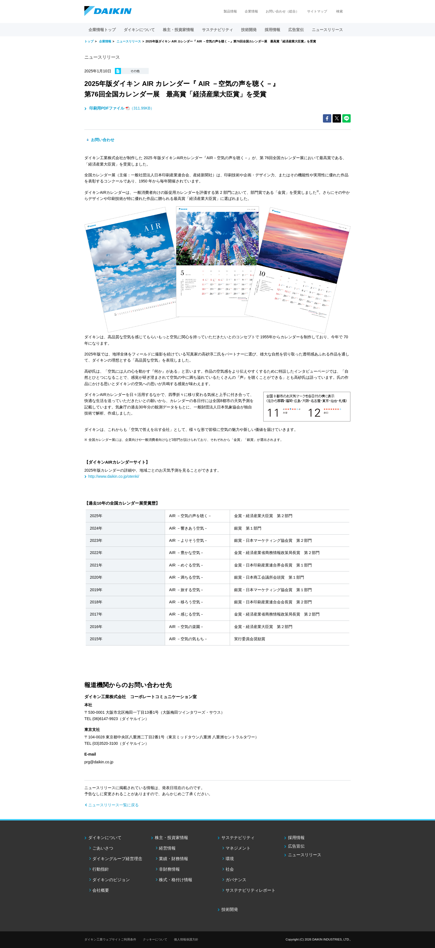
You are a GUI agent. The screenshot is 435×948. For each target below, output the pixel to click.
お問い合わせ (102, 140)
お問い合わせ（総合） (282, 11)
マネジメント (238, 848)
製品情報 (230, 11)
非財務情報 (169, 869)
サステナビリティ (238, 837)
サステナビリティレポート (250, 890)
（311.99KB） (121, 108)
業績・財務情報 (173, 858)
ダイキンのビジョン (111, 879)
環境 (230, 858)
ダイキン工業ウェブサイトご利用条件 (110, 939)
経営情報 (167, 848)
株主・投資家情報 (171, 837)
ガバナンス (236, 879)
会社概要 (100, 890)
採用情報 (272, 29)
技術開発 (249, 29)
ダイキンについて (105, 837)
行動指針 (100, 869)
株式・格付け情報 (175, 879)
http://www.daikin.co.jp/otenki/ (113, 476)
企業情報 (251, 11)
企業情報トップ (102, 29)
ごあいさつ (102, 848)
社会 (230, 869)
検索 (339, 11)
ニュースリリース (327, 29)
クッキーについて (155, 939)
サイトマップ (317, 11)
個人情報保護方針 (186, 939)
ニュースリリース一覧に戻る (113, 805)
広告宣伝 (296, 846)
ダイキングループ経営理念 (117, 858)
